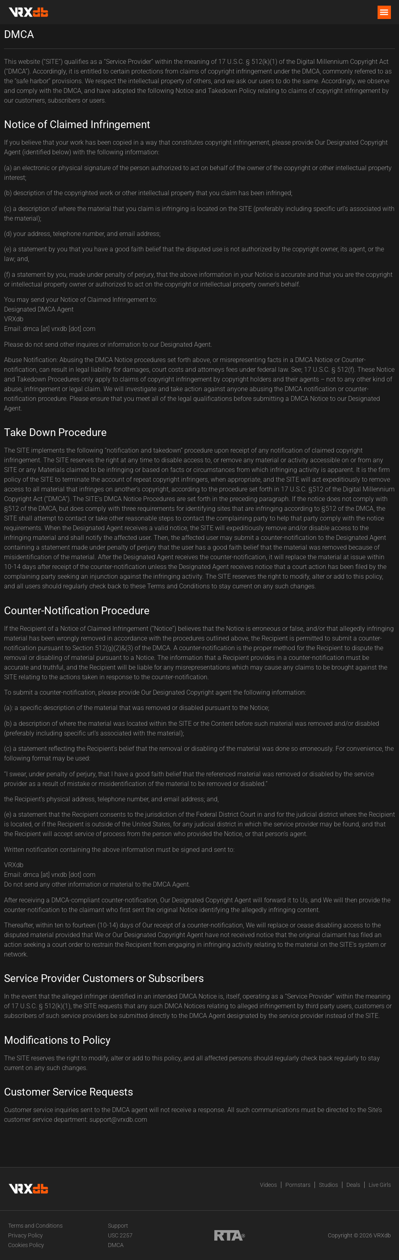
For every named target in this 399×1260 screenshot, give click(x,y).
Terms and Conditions (35, 1225)
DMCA (116, 1245)
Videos (268, 1185)
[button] (384, 12)
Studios (328, 1185)
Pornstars (297, 1185)
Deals (353, 1185)
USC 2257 (120, 1235)
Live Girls (380, 1185)
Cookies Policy (26, 1245)
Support (118, 1225)
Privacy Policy (25, 1235)
